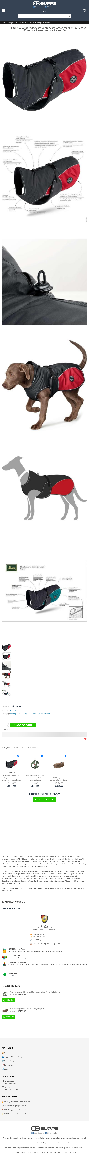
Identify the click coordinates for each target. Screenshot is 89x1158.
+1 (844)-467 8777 (15, 976)
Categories (11, 23)
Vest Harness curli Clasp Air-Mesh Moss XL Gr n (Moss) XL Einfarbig (35, 778)
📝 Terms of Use (7, 1065)
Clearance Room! (11, 908)
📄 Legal (5, 1069)
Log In (44, 12)
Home (4, 23)
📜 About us (6, 1053)
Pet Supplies (22, 23)
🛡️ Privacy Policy (8, 1061)
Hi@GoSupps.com (11, 1089)
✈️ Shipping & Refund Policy (12, 1057)
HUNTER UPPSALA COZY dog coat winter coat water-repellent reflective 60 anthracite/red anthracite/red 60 (11, 778)
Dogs (30, 23)
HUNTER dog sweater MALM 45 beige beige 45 (59, 779)
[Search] (44, 16)
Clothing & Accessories (42, 23)
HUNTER (13, 710)
